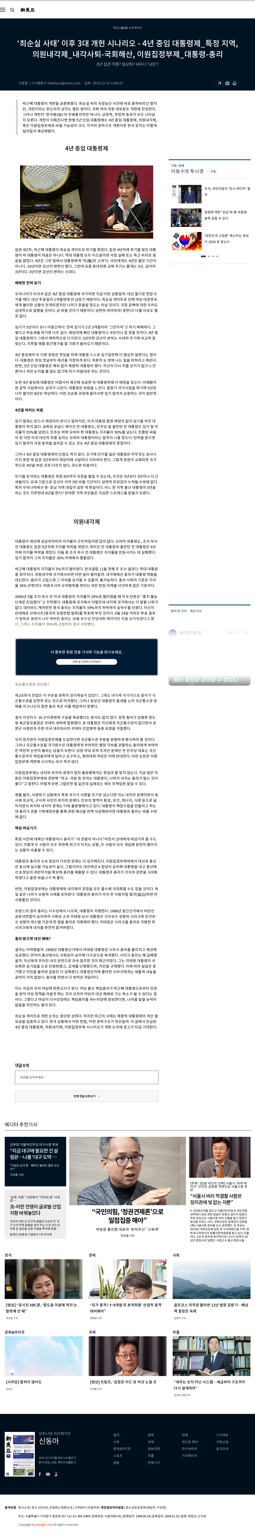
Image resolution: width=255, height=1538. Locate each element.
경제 (151, 1435)
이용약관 (93, 1508)
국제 (151, 1442)
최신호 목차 (190, 1442)
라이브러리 (189, 1449)
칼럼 (116, 1463)
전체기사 (154, 1463)
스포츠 (117, 1456)
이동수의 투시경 (187, 171)
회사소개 (24, 1508)
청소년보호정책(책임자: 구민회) (146, 1508)
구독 (213, 171)
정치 (116, 1435)
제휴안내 (66, 1508)
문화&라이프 (122, 1449)
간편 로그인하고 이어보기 (87, 662)
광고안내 (222, 1449)
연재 (185, 1435)
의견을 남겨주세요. (32, 1077)
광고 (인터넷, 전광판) (45, 1508)
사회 (116, 1442)
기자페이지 (189, 1456)
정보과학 (154, 1449)
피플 (151, 1456)
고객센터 (80, 1508)
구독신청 (222, 1442)
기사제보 (222, 1435)
